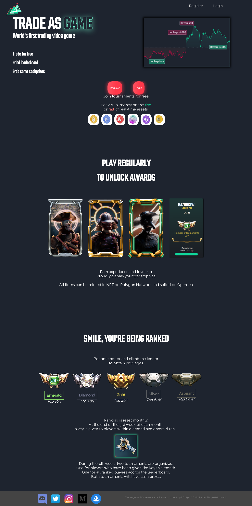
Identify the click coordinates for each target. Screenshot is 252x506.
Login (218, 6)
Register (196, 6)
